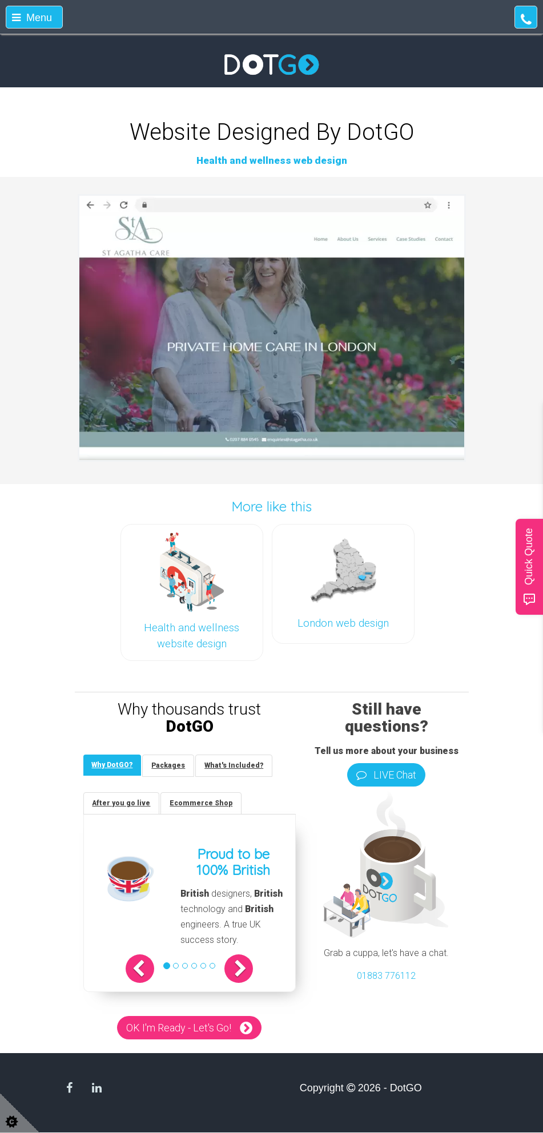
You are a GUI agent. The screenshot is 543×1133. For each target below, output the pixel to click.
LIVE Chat (386, 775)
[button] (140, 968)
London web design (343, 623)
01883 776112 (386, 975)
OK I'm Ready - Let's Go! (178, 1028)
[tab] (112, 765)
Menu (32, 17)
